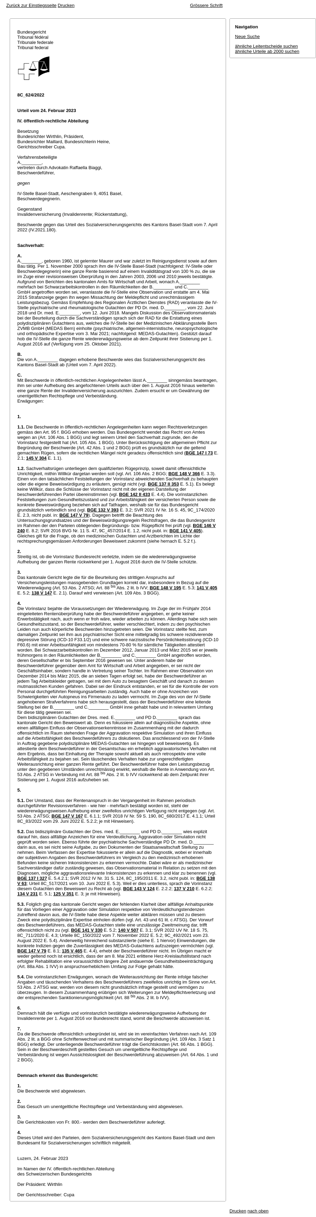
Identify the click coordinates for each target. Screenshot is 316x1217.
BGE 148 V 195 (165, 587)
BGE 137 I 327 (32, 878)
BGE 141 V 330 (86, 930)
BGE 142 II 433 (134, 494)
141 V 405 (207, 587)
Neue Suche (247, 36)
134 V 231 (27, 893)
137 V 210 (184, 888)
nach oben (258, 1211)
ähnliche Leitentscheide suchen (266, 46)
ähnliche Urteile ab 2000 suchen (267, 51)
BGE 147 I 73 (199, 452)
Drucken (66, 5)
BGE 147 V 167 (67, 816)
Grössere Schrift (206, 5)
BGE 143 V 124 (139, 888)
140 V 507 (128, 930)
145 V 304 (36, 458)
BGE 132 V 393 (103, 510)
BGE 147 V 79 (73, 515)
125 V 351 (63, 893)
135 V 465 (72, 950)
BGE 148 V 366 (184, 473)
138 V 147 (41, 593)
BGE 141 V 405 (185, 530)
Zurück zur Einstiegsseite (31, 5)
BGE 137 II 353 (163, 484)
